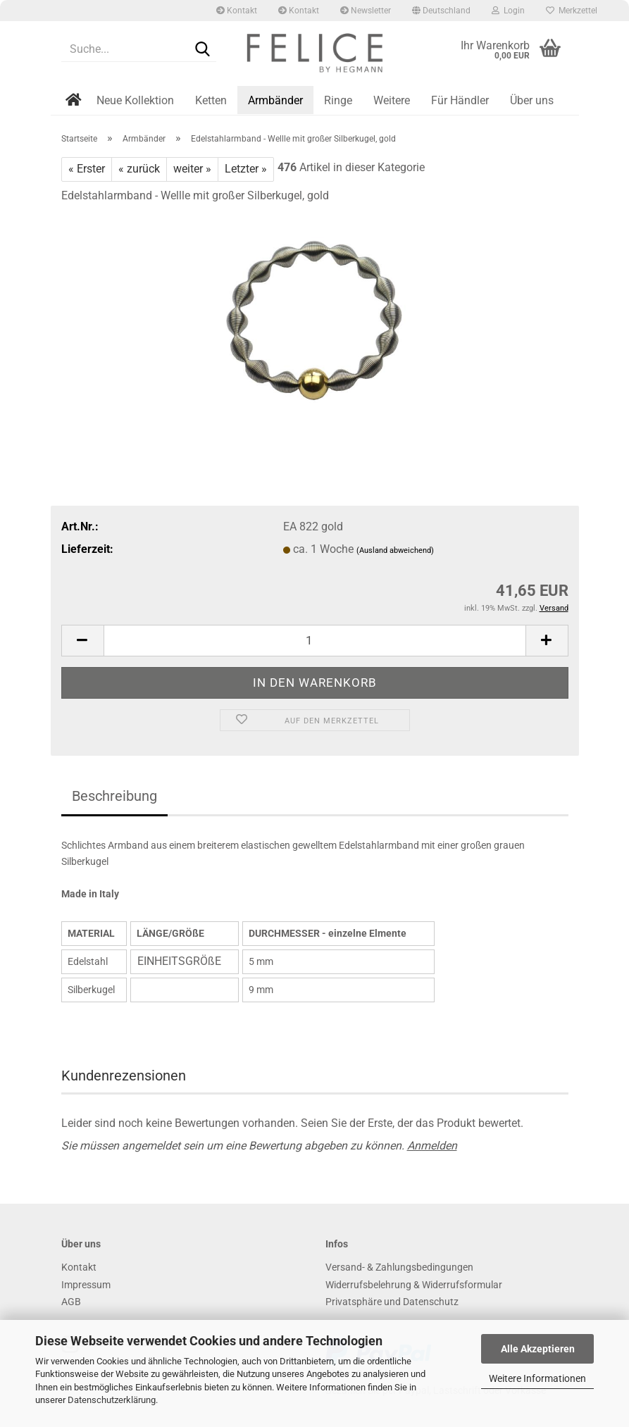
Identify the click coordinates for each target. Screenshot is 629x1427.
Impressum (86, 1284)
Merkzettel (571, 10)
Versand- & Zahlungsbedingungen (399, 1267)
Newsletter (365, 10)
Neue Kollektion (135, 100)
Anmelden (432, 1145)
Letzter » (246, 168)
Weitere (391, 100)
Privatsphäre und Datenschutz (392, 1301)
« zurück (139, 168)
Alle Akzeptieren (538, 1348)
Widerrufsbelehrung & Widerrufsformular (413, 1284)
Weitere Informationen (537, 1378)
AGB (71, 1301)
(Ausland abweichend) (395, 550)
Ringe (338, 100)
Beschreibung (114, 795)
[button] (441, 10)
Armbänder (275, 100)
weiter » (192, 168)
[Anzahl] (315, 640)
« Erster (86, 168)
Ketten (211, 100)
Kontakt (236, 10)
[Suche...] (202, 50)
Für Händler (460, 100)
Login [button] (508, 10)
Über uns (532, 100)
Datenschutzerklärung (112, 1400)
